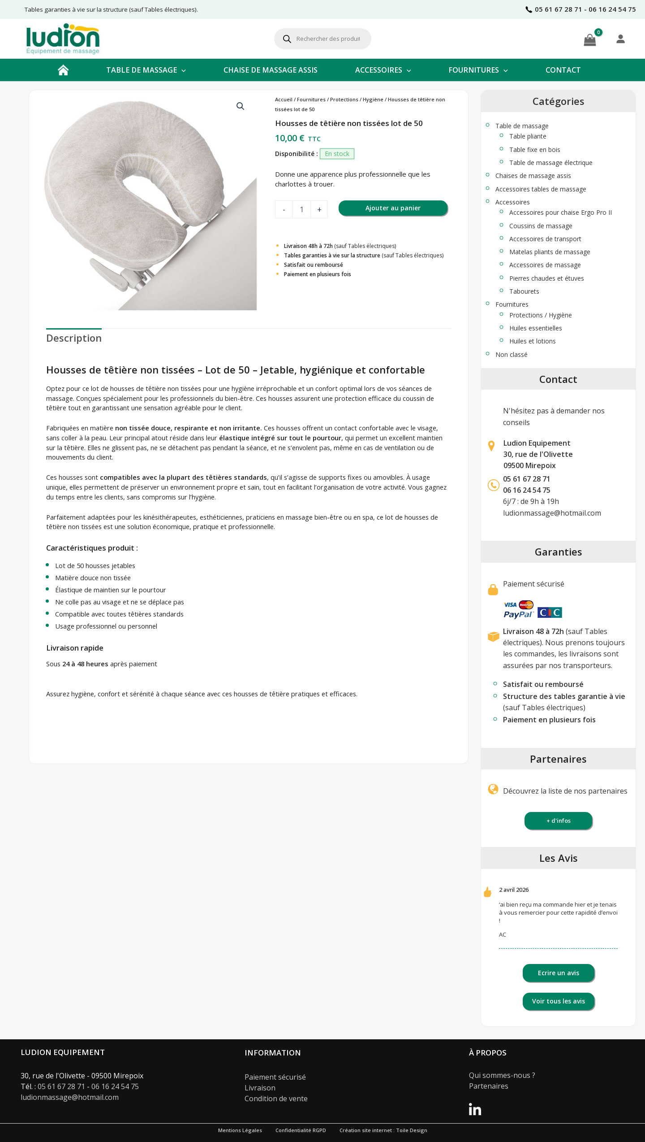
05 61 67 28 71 (526, 479)
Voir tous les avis (558, 1001)
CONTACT (563, 70)
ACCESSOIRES (383, 70)
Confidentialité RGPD (300, 1130)
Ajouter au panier (393, 208)
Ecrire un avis (558, 972)
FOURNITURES (478, 70)
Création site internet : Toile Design (383, 1130)
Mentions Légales (240, 1130)
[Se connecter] (620, 38)
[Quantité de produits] (301, 209)
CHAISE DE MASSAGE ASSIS (271, 70)
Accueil (283, 99)
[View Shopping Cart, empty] (590, 38)
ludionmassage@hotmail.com (552, 513)
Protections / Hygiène (356, 99)
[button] (181, 70)
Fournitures (311, 99)
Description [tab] (74, 337)
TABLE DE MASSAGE (146, 70)
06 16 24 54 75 (115, 1086)
